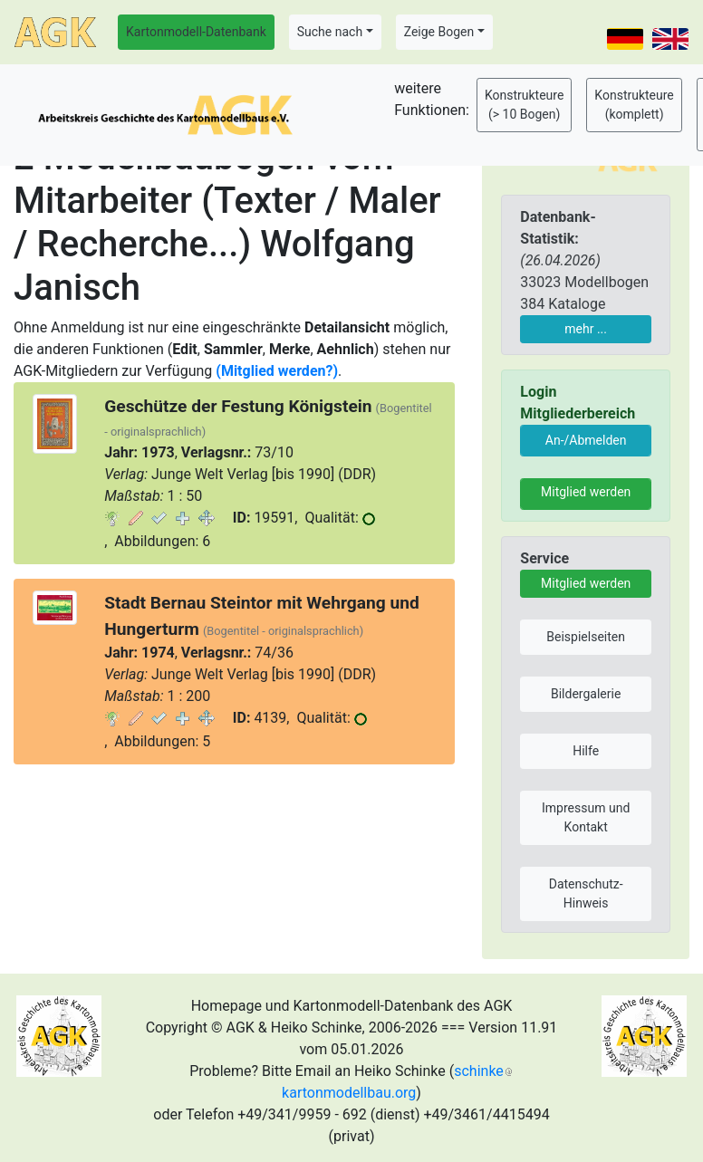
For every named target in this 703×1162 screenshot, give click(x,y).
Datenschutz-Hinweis (586, 893)
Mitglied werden (586, 492)
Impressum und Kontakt (586, 817)
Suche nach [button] (329, 31)
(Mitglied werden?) (277, 370)
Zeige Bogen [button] (439, 31)
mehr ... (585, 329)
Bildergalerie (586, 694)
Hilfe (586, 751)
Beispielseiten (585, 636)
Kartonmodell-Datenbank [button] (196, 31)
